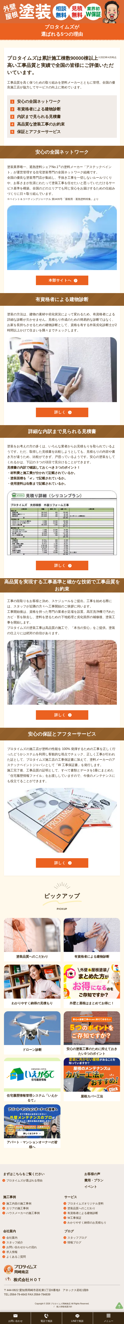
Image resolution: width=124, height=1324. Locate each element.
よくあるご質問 (16, 1256)
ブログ (69, 1231)
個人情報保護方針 (64, 1307)
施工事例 (9, 1197)
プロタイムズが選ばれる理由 (24, 1180)
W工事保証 (74, 1217)
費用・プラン (93, 1180)
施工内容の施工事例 (18, 1203)
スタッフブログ (77, 1237)
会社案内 (9, 1231)
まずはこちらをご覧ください (23, 1174)
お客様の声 (92, 1174)
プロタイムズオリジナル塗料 (85, 1203)
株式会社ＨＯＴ (27, 1280)
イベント (90, 1186)
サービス (70, 1197)
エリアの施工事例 (17, 1208)
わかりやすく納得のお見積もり (86, 1222)
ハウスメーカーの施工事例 (23, 1213)
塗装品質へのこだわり (81, 1208)
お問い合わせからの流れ (21, 1247)
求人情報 (11, 1252)
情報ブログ (74, 1242)
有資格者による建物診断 (82, 1213)
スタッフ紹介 (14, 1242)
